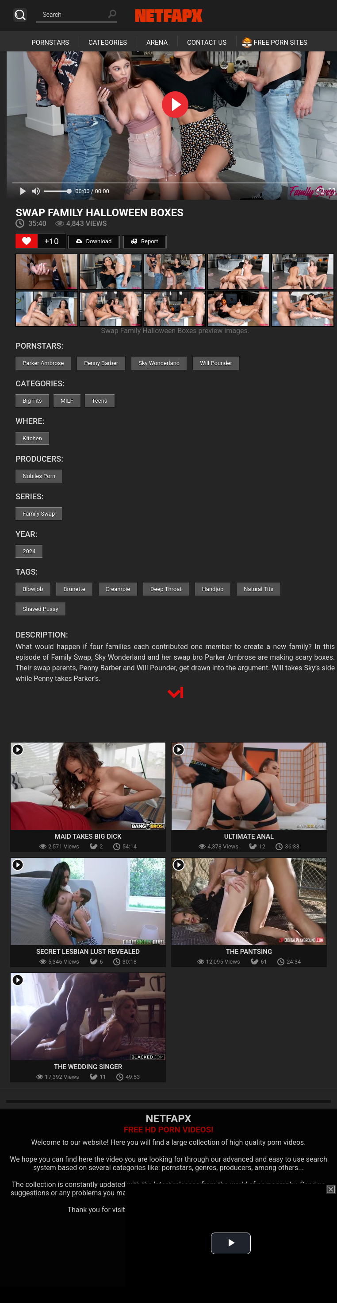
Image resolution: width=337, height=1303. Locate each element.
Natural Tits (258, 589)
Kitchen (32, 438)
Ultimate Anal (249, 836)
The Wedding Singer (88, 1067)
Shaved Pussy (40, 609)
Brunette (74, 589)
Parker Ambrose (43, 363)
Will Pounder (216, 363)
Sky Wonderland (159, 363)
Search (20, 15)
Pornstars (50, 43)
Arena (157, 43)
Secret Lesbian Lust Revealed (88, 952)
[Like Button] (26, 241)
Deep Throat (166, 589)
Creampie (118, 589)
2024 (29, 551)
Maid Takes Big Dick (87, 836)
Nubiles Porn (39, 476)
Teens (99, 400)
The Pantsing (249, 952)
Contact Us (206, 43)
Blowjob (33, 589)
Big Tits (32, 400)
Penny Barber (101, 363)
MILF (67, 400)
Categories (107, 43)
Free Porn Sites (280, 43)
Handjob (213, 589)
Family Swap (39, 513)
